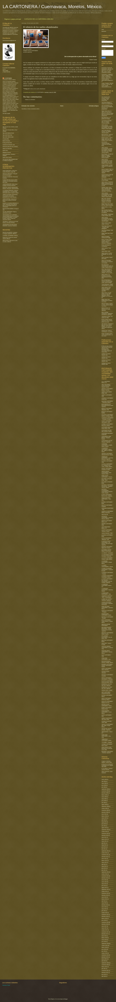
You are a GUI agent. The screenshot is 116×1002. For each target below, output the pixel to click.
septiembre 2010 (105, 829)
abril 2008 (104, 781)
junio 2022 (104, 974)
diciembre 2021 (105, 972)
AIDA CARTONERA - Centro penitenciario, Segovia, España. (106, 385)
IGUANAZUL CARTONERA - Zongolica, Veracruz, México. (107, 517)
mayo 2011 (104, 845)
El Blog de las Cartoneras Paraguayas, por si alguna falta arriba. (107, 765)
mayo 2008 (104, 783)
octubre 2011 (104, 852)
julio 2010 (104, 825)
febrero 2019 (104, 947)
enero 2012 (104, 858)
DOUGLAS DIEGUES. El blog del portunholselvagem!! (10, 174)
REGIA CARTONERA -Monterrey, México (106, 699)
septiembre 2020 (105, 962)
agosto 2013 (104, 887)
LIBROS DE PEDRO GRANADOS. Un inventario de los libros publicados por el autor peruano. (10, 196)
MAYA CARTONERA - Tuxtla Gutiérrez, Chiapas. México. (107, 621)
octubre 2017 (104, 930)
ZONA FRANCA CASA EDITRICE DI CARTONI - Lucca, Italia (107, 748)
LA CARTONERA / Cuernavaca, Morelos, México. (53, 6)
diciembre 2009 (105, 812)
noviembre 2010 (105, 833)
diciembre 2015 (105, 916)
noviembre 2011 (105, 854)
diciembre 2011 (105, 856)
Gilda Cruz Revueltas (7, 148)
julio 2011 (104, 848)
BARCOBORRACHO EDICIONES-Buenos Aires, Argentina (107, 405)
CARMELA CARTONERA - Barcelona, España (107, 425)
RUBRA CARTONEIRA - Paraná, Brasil (107, 708)
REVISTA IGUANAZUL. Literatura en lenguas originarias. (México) (10, 233)
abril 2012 (104, 864)
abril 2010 (104, 820)
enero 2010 (104, 814)
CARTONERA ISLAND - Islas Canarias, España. (107, 431)
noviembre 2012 (105, 875)
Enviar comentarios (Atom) (33, 108)
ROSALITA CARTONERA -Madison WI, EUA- (107, 702)
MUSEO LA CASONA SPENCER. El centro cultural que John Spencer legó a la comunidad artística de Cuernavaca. (10, 205)
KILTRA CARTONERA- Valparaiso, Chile (107, 539)
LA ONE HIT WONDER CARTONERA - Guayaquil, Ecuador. (107, 569)
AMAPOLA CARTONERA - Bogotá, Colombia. (107, 389)
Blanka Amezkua (6, 140)
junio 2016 (104, 920)
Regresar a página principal (12, 19)
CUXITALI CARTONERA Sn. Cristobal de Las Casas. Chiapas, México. (107, 465)
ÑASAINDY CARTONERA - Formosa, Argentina (107, 752)
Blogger (66, 999)
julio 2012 (104, 870)
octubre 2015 (104, 912)
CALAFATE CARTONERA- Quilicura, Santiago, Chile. (107, 415)
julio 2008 (104, 787)
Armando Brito (6, 138)
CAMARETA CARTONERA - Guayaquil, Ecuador (107, 418)
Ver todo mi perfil (6, 113)
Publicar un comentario (30, 99)
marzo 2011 (104, 841)
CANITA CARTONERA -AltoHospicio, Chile (107, 421)
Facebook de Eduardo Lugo (9, 144)
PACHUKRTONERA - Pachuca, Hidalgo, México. (107, 662)
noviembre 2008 (105, 791)
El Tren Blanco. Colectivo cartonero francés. (107, 769)
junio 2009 (104, 800)
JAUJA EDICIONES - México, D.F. (106, 527)
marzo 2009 (104, 796)
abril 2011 (104, 843)
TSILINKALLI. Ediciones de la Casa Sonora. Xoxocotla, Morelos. (10, 222)
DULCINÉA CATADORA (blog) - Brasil (107, 479)
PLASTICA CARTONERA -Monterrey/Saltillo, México (107, 681)
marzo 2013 (104, 881)
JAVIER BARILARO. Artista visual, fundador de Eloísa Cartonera (10, 185)
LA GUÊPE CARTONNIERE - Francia (107, 566)
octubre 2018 (104, 945)
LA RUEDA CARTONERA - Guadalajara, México (107, 576)
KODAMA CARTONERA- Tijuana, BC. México (107, 547)
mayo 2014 (104, 902)
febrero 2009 (104, 794)
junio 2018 (104, 941)
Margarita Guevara (7, 152)
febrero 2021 (104, 966)
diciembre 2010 (105, 835)
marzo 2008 (104, 779)
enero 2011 (104, 837)
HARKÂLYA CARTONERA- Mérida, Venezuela (107, 512)
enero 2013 (104, 879)
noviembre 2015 (105, 914)
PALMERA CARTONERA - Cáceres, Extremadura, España (107, 665)
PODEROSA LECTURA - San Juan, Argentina (107, 685)
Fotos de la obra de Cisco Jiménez (10, 146)
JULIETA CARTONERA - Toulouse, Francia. (107, 530)
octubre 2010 (104, 831)
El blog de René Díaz (7, 142)
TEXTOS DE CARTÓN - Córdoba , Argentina (107, 729)
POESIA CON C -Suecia (107, 690)
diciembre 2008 (105, 792)
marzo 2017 (104, 928)
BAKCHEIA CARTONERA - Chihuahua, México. (107, 402)
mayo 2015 (104, 908)
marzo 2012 (104, 862)
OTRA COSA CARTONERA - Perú (106, 659)
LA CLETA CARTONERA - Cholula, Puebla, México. (107, 558)
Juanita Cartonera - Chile (107, 533)
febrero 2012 (104, 860)
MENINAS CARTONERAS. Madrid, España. (107, 633)
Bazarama (104, 31)
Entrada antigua (94, 106)
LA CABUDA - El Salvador (107, 553)
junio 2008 (104, 785)
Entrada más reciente (28, 106)
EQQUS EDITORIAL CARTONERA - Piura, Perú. (106, 499)
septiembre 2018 (105, 943)
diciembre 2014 (105, 904)
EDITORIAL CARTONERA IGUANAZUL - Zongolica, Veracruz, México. (107, 486)
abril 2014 (104, 901)
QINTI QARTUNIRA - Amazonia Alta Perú (106, 693)
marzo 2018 (104, 939)
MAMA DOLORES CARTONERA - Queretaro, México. (107, 607)
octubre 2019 (104, 953)
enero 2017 (104, 926)
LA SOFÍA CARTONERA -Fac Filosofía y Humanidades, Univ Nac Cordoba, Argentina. (107, 580)
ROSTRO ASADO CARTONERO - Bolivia (107, 705)
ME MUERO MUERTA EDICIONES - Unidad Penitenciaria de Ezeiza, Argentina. (107, 629)
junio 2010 (104, 823)
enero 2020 (104, 959)
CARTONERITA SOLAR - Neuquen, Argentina (107, 441)
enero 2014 (104, 897)
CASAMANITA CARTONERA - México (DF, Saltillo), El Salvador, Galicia (107, 450)
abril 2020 (104, 960)
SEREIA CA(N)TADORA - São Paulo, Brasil (107, 719)
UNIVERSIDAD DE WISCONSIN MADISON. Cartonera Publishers (10, 225)
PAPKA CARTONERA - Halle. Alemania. (107, 669)
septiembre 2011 (105, 850)
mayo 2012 (104, 866)
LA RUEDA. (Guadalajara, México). (10, 235)
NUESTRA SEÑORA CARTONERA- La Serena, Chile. (107, 647)
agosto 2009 (104, 804)
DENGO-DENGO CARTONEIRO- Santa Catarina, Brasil (106, 472)
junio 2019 (104, 949)
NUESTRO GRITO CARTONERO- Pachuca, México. (107, 652)
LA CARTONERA (8, 78)
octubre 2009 (104, 808)
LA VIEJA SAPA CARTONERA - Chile (106, 593)
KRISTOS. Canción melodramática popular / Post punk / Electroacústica (10, 188)
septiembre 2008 (105, 789)
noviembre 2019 (105, 955)
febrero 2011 (104, 839)
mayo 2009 (104, 798)
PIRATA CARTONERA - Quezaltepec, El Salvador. (107, 678)
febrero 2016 (104, 918)
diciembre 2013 (105, 895)
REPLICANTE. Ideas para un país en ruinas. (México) (10, 241)
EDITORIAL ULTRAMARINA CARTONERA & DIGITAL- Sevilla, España (107, 491)
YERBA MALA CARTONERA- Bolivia (106, 740)
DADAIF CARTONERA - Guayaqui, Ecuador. (107, 469)
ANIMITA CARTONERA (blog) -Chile (107, 392)
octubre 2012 (104, 874)
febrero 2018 (104, 937)
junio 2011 (104, 847)
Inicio (61, 106)
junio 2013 (104, 885)
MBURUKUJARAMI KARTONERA (106, 625)
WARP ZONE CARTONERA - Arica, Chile (106, 736)
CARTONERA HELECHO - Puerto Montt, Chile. (107, 428)
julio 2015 (104, 910)
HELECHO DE (105, 514)
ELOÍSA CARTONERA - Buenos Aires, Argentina (107, 495)
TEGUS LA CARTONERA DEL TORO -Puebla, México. (107, 725)
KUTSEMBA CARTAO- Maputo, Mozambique (106, 550)
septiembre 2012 (105, 872)
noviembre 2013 (105, 893)
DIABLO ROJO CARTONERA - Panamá (107, 476)
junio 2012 (104, 868)
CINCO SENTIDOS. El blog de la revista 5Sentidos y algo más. (10, 171)
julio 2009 (104, 802)
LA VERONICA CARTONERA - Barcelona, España (107, 590)
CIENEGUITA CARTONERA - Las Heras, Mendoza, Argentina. (107, 458)
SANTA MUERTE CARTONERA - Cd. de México (106, 712)
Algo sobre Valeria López (8, 137)
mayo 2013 (104, 883)
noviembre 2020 (105, 964)
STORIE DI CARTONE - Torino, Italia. (107, 722)
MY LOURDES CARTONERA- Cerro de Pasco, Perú (107, 637)
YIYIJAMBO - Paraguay (107, 742)
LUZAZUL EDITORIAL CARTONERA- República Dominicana (107, 603)
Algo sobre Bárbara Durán (8, 133)
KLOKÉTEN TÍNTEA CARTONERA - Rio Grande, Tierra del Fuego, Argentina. (107, 543)
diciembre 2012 (105, 877)
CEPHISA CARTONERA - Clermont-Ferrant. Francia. (107, 454)
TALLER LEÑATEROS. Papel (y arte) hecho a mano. (10, 212)
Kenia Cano (5, 150)
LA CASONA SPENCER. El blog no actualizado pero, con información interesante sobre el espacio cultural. (11, 191)
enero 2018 (104, 935)
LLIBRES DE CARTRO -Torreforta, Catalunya (107, 600)
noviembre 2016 (105, 922)
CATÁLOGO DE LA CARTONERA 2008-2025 (38, 19)
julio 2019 (104, 951)
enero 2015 (104, 906)
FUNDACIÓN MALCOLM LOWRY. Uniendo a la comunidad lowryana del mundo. (10, 181)
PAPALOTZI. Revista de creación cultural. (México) (10, 238)
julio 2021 (104, 968)
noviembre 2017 (105, 931)
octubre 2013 (104, 891)
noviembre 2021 (105, 970)
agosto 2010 (104, 827)
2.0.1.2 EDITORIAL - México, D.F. (106, 382)
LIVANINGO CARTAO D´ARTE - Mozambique (107, 596)
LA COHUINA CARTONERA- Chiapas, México (107, 562)
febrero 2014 (104, 899)
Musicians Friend (6, 985)
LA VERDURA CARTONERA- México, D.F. (107, 585)
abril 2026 (104, 976)
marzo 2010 (104, 818)
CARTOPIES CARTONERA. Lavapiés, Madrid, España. (107, 445)
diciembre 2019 (105, 957)
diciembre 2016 (105, 924)
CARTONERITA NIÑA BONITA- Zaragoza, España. (106, 437)
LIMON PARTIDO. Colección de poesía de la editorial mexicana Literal (9, 200)
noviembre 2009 (105, 810)
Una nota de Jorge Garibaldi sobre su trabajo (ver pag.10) (10, 160)
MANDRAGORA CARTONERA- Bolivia (106, 614)
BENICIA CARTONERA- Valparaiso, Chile (107, 409)
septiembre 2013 (105, 889)
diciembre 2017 (105, 933)
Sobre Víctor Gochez (7, 157)
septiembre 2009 (105, 806)
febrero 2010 (104, 816)
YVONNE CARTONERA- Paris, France (107, 745)
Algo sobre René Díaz (7, 135)
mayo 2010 (104, 821)
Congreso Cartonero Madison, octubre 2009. (107, 762)
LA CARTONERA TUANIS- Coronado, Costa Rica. (107, 555)
